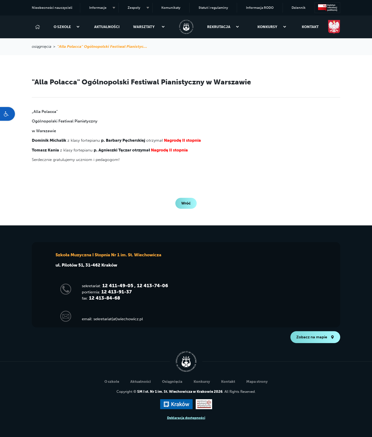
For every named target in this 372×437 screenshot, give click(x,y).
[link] (7, 114)
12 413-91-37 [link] (116, 292)
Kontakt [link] (310, 27)
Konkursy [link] (271, 27)
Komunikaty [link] (170, 8)
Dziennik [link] (299, 8)
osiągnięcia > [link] (44, 46)
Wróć (186, 203)
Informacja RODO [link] (260, 8)
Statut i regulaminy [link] (213, 8)
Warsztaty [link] (149, 27)
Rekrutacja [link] (223, 27)
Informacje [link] (102, 8)
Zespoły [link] (138, 8)
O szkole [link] (67, 27)
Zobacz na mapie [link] (315, 337)
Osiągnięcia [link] (172, 381)
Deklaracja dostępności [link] (186, 418)
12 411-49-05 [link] (117, 285)
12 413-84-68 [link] (104, 298)
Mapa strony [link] (257, 381)
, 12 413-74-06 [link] (151, 285)
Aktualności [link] (107, 27)
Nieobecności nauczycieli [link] (52, 8)
